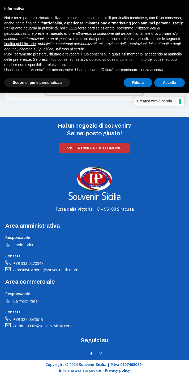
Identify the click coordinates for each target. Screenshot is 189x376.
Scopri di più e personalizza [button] (37, 82)
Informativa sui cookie (80, 370)
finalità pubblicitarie (20, 44)
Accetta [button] (169, 82)
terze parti (86, 28)
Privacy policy (117, 370)
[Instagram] (100, 354)
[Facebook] (91, 354)
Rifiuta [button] (138, 82)
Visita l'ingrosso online (94, 148)
